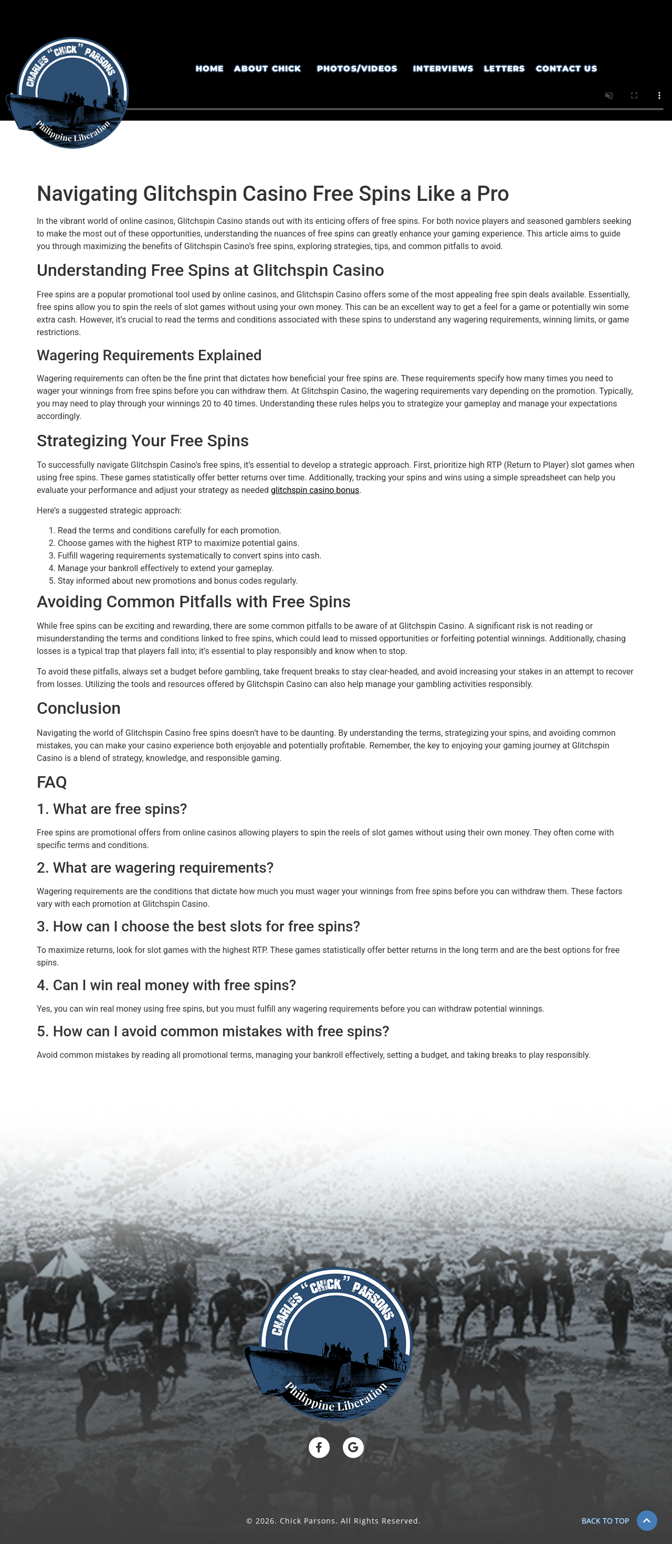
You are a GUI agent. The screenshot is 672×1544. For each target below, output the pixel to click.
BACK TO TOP (605, 1521)
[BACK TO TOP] (647, 1520)
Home (210, 68)
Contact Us (566, 68)
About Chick (267, 68)
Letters (504, 68)
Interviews (443, 68)
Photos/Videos (357, 68)
